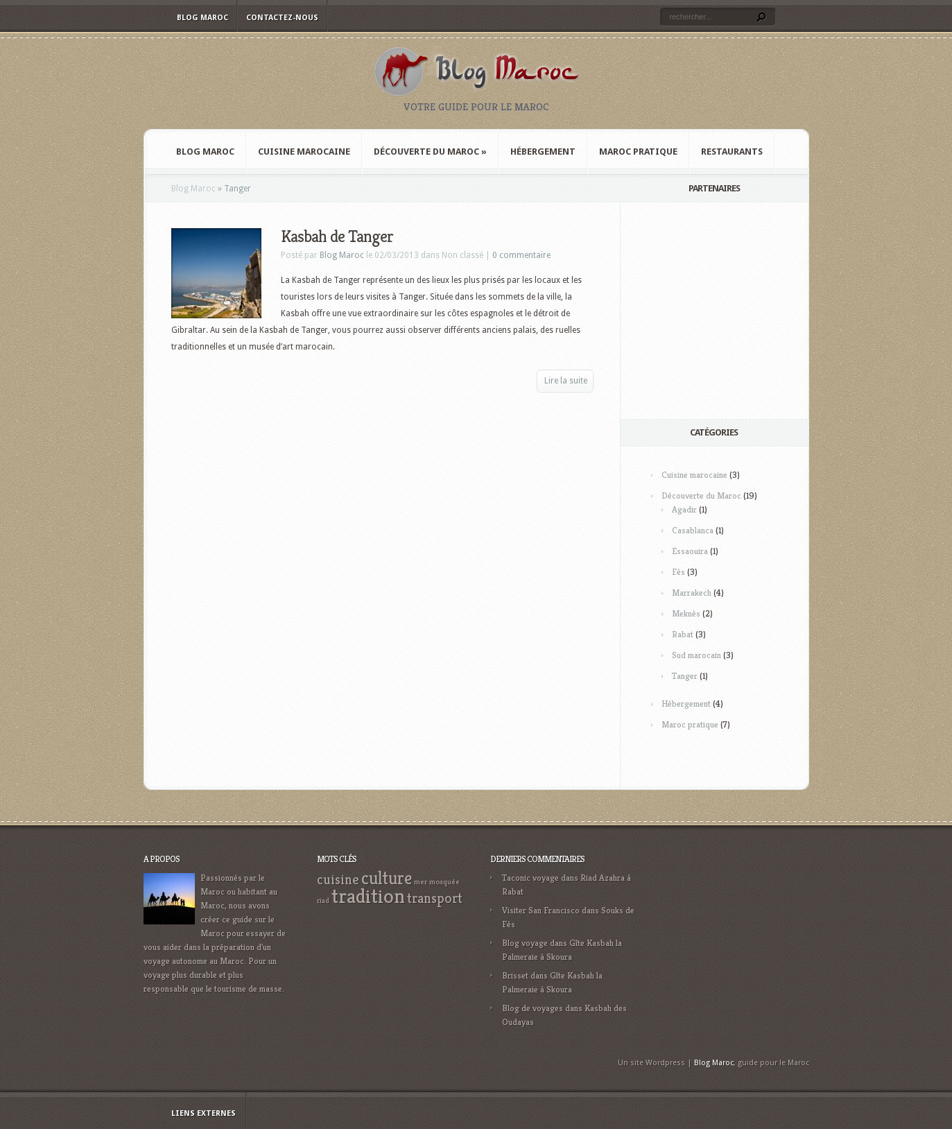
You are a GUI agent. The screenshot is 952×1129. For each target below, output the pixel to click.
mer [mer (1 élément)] (420, 881)
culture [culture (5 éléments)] (386, 878)
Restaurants (732, 151)
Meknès (686, 613)
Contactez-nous (282, 17)
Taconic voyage (530, 878)
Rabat (682, 634)
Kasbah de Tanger (337, 236)
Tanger (685, 676)
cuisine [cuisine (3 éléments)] (338, 879)
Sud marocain (696, 655)
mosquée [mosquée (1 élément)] (444, 881)
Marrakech (691, 592)
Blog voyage (525, 943)
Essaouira (690, 551)
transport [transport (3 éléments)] (434, 898)
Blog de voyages (532, 1008)
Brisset (515, 975)
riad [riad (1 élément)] (323, 900)
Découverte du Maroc (430, 151)
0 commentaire (521, 255)
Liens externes (203, 1113)
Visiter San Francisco (541, 910)
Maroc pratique (638, 151)
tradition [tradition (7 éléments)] (368, 895)
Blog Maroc (202, 17)
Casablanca (692, 530)
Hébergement (542, 151)
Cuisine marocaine (304, 151)
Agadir (684, 509)
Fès (678, 572)
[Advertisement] (737, 310)
